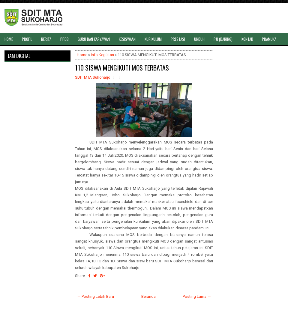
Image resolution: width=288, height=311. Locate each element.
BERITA (46, 39)
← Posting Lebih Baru (95, 296)
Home (82, 55)
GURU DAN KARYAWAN (94, 39)
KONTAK (247, 39)
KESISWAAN (127, 39)
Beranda (148, 296)
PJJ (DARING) (223, 39)
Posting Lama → (197, 296)
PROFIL (27, 39)
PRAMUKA (269, 39)
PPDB (64, 39)
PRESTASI (178, 39)
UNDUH (199, 39)
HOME (8, 39)
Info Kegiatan (102, 55)
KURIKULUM (153, 39)
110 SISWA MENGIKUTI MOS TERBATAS (122, 67)
